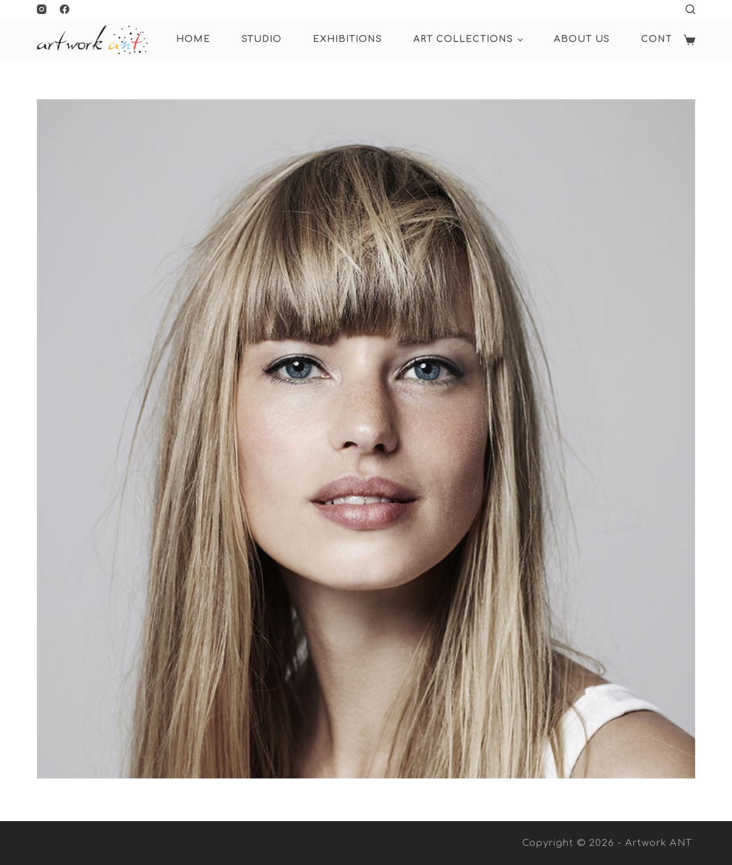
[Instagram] (41, 9)
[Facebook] (64, 9)
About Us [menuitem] (582, 39)
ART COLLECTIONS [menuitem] (470, 40)
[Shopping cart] (689, 40)
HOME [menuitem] (193, 39)
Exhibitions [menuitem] (347, 39)
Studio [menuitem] (262, 39)
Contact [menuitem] (667, 39)
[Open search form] (690, 9)
